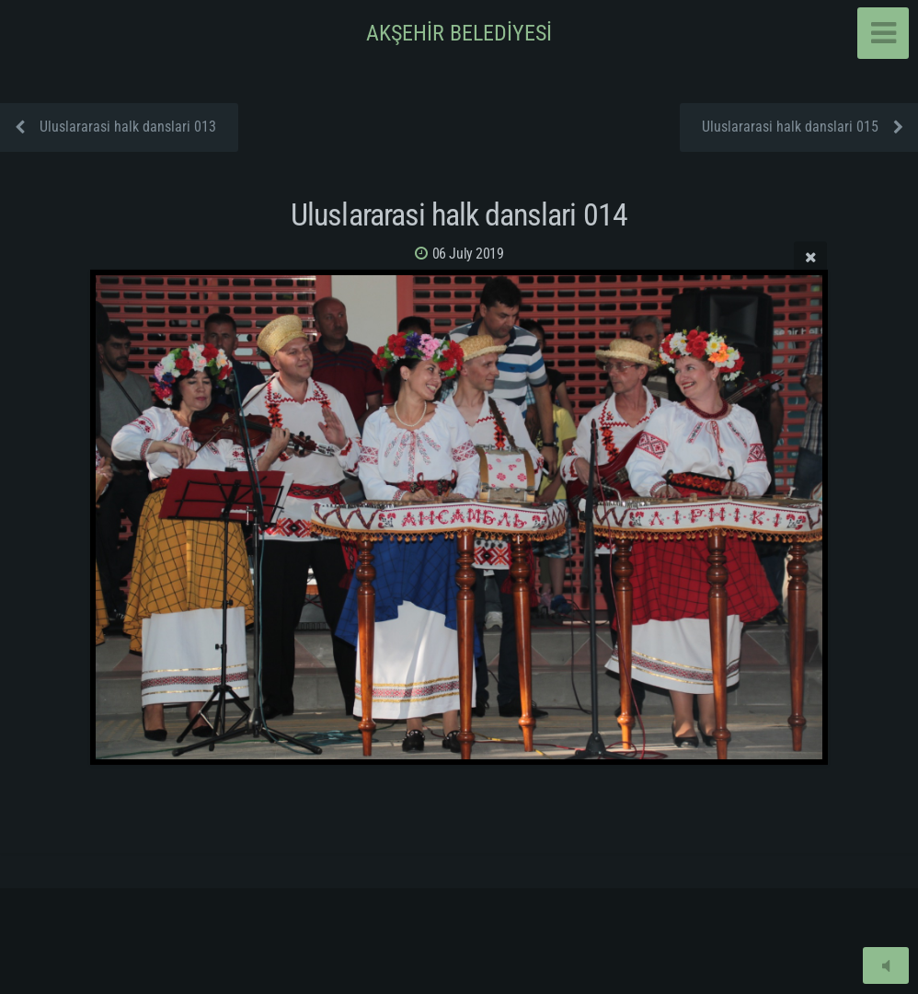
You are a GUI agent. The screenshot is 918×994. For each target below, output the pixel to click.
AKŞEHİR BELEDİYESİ (459, 33)
